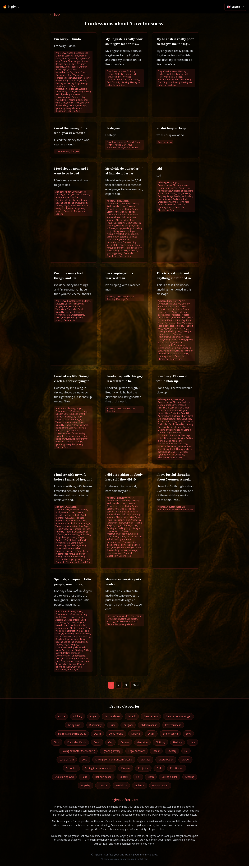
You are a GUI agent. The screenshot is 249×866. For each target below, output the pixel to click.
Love (84, 759)
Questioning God (64, 776)
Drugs (151, 733)
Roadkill (123, 776)
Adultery (77, 716)
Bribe (113, 725)
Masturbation (165, 759)
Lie (186, 751)
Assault (132, 716)
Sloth (151, 776)
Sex (138, 776)
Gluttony (160, 742)
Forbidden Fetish (76, 742)
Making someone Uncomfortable (113, 759)
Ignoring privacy (111, 751)
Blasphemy (95, 725)
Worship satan (160, 785)
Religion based (103, 776)
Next (136, 685)
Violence (139, 785)
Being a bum (151, 716)
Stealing (189, 776)
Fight (56, 742)
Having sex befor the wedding (78, 751)
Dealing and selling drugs (72, 733)
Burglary (128, 725)
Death (97, 733)
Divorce (135, 733)
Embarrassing (170, 733)
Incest (156, 751)
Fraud (97, 742)
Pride (159, 768)
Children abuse (149, 725)
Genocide (142, 742)
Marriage (145, 759)
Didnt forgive (116, 733)
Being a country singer (178, 716)
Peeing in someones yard (99, 768)
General (125, 742)
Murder (185, 759)
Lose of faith (66, 759)
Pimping (125, 768)
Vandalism (121, 785)
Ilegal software (136, 751)
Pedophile (71, 768)
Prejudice (143, 768)
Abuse (61, 716)
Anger (93, 716)
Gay (110, 742)
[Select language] (235, 7)
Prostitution (176, 768)
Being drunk (74, 725)
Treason (103, 785)
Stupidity (85, 785)
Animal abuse (112, 716)
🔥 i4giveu (11, 6)
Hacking (177, 742)
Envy (188, 733)
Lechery (172, 751)
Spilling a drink (169, 776)
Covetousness (173, 725)
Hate (192, 742)
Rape (84, 776)
